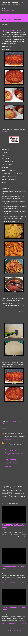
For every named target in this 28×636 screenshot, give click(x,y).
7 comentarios (11, 623)
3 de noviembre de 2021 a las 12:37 (14, 444)
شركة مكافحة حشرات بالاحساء (12, 454)
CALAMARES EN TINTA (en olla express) (13, 526)
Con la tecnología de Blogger (14, 630)
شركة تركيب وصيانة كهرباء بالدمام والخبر (14, 453)
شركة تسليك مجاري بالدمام (11, 450)
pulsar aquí (4, 131)
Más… (13, 10)
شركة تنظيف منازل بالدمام (11, 449)
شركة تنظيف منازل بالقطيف (11, 463)
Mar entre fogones (10, 2)
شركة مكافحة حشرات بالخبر (11, 460)
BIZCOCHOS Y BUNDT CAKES (13, 421)
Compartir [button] (4, 423)
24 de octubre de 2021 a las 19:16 (15, 433)
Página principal (5, 10)
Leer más (24, 541)
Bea (6, 433)
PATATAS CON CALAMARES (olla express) (13, 608)
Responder (8, 440)
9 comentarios (11, 541)
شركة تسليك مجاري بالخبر (11, 457)
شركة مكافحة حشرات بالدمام (11, 452)
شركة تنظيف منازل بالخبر (11, 459)
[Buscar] (22, 2)
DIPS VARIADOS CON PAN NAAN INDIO (13, 567)
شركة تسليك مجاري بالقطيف (11, 443)
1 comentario (11, 582)
